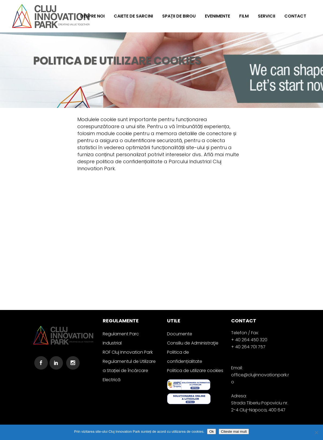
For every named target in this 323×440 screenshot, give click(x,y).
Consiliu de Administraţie (192, 343)
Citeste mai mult (234, 431)
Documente (179, 334)
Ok (211, 431)
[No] (316, 432)
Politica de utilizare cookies (195, 370)
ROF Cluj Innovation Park (128, 352)
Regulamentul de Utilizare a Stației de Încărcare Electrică (129, 370)
